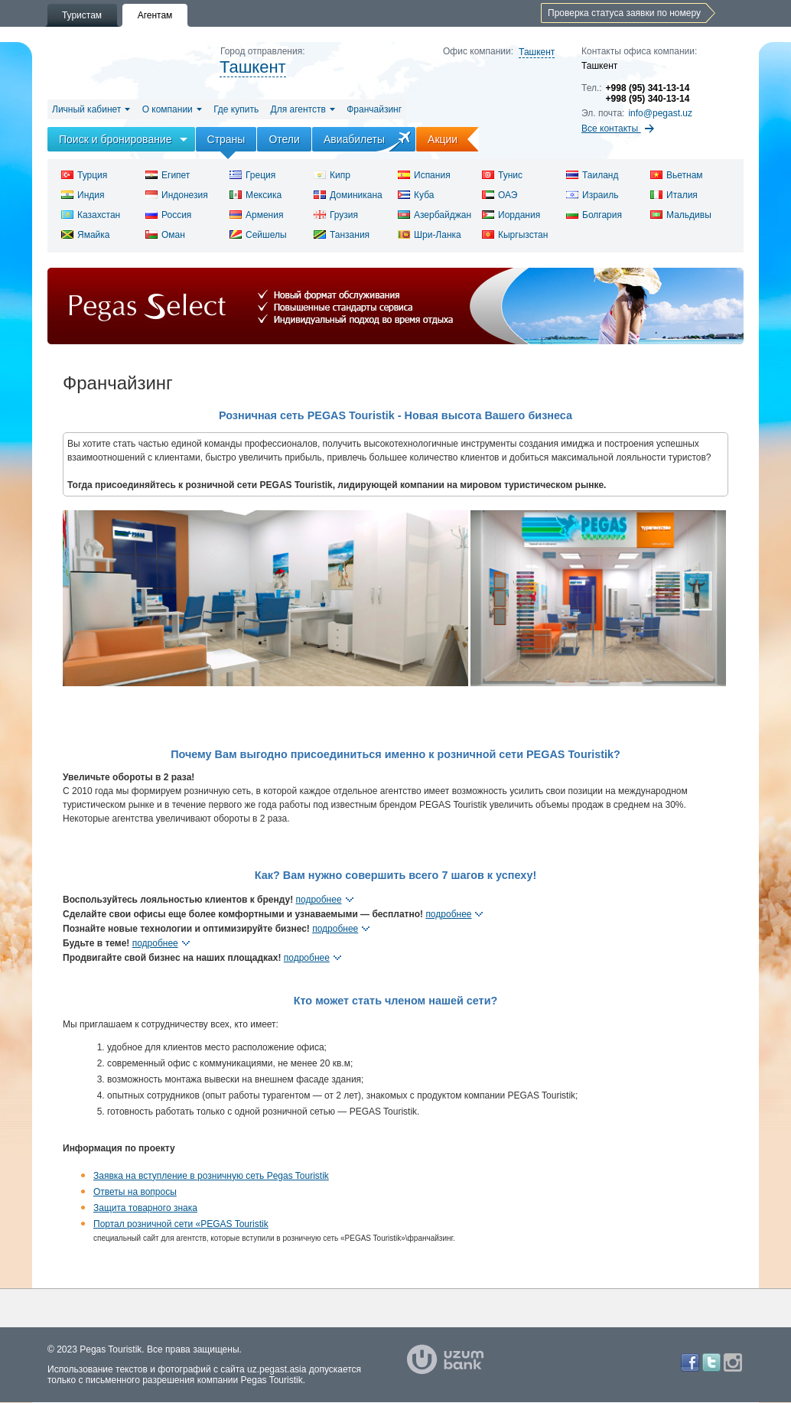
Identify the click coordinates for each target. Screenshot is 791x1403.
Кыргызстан (515, 234)
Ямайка (85, 234)
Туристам (82, 15)
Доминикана (348, 195)
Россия (168, 215)
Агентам (155, 15)
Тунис (502, 175)
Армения (256, 215)
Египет (167, 175)
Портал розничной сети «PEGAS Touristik (181, 1224)
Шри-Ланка (429, 234)
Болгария (594, 215)
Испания (424, 175)
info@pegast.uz (660, 113)
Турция (84, 175)
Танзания (341, 234)
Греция (252, 175)
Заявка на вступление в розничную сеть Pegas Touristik (211, 1175)
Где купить (236, 109)
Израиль (592, 195)
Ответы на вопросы (135, 1192)
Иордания (511, 215)
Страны (226, 139)
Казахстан (90, 215)
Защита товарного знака (145, 1208)
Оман (165, 234)
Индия (82, 195)
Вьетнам (676, 175)
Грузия (336, 215)
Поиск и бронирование (115, 139)
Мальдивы (680, 215)
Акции (453, 139)
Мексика (255, 195)
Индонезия (176, 195)
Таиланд (592, 175)
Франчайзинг (374, 109)
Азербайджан (434, 215)
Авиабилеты (354, 139)
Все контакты (617, 128)
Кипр (332, 175)
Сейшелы (258, 234)
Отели (284, 139)
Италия (674, 195)
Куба (416, 195)
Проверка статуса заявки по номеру (624, 13)
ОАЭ (499, 195)
